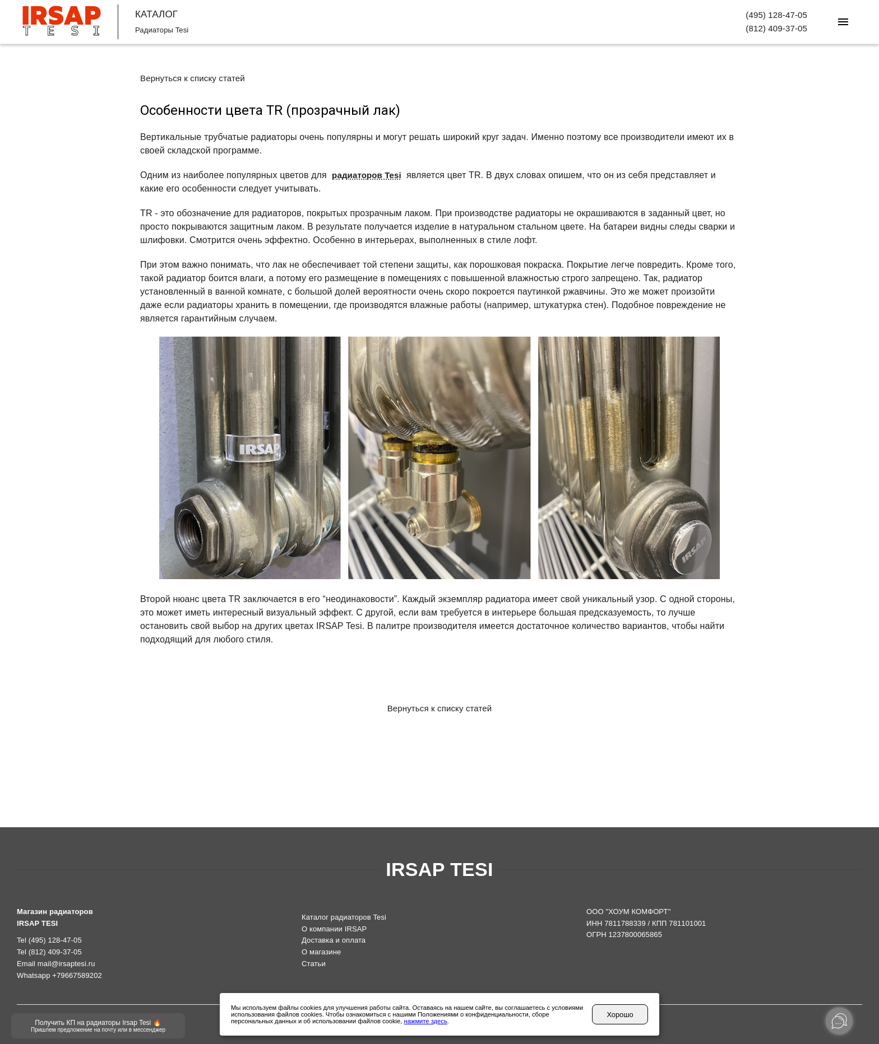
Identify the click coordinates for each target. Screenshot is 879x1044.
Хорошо (620, 1014)
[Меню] (843, 22)
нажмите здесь (425, 1021)
